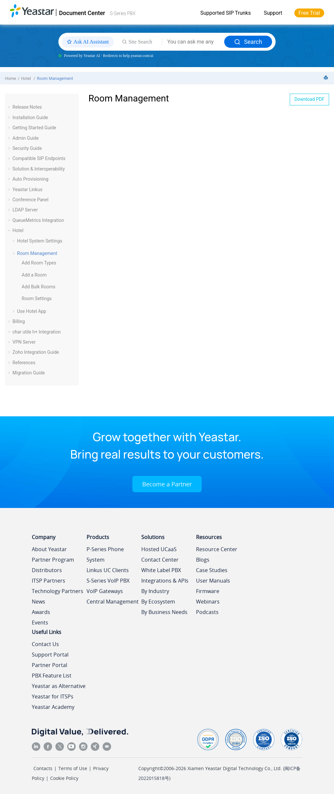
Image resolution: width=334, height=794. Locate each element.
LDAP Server (25, 209)
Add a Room (34, 275)
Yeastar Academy (53, 707)
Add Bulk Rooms (38, 286)
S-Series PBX (122, 13)
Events (40, 622)
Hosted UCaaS (159, 549)
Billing (18, 321)
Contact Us (45, 644)
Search (248, 41)
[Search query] (193, 42)
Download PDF (309, 99)
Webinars (208, 601)
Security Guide (27, 148)
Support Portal (50, 654)
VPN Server (24, 342)
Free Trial (309, 13)
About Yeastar (49, 549)
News (38, 601)
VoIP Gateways (105, 591)
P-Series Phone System (105, 554)
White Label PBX (161, 570)
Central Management (113, 601)
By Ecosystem (158, 601)
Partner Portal (49, 665)
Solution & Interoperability (38, 168)
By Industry (155, 591)
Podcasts (207, 612)
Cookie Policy (64, 778)
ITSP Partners (48, 580)
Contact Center (160, 559)
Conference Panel (30, 199)
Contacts (42, 768)
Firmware (207, 591)
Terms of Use (72, 768)
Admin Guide (25, 138)
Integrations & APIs (164, 580)
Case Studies (211, 570)
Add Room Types (39, 262)
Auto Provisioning (30, 179)
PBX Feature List (51, 675)
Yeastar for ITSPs (52, 696)
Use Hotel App (31, 311)
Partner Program (53, 559)
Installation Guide (30, 117)
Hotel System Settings (39, 241)
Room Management (55, 78)
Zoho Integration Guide (35, 352)
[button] (9, 107)
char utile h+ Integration (36, 331)
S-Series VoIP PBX (108, 580)
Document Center (82, 12)
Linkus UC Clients (108, 570)
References (23, 362)
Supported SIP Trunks (225, 13)
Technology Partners (57, 591)
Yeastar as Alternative (59, 686)
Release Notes (27, 107)
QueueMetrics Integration (38, 220)
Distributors (47, 570)
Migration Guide (28, 372)
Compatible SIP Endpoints (39, 158)
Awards (41, 612)
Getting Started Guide (34, 127)
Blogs (202, 559)
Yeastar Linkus (27, 189)
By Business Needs (164, 612)
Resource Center (216, 549)
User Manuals (213, 580)
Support (273, 13)
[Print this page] (326, 78)
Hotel (26, 78)
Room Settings (36, 298)
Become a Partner (167, 484)
